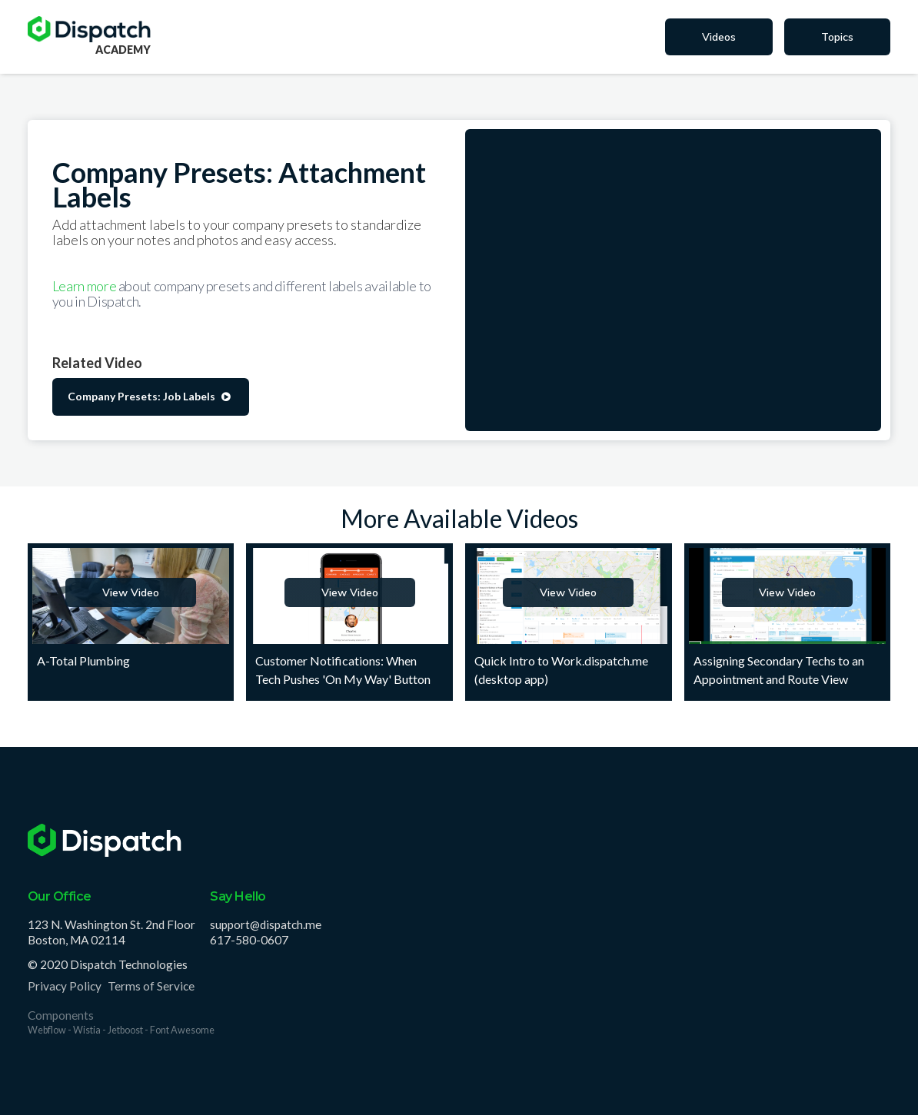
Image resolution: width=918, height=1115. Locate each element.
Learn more (85, 285)
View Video (130, 592)
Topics (837, 37)
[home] (89, 29)
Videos (719, 37)
